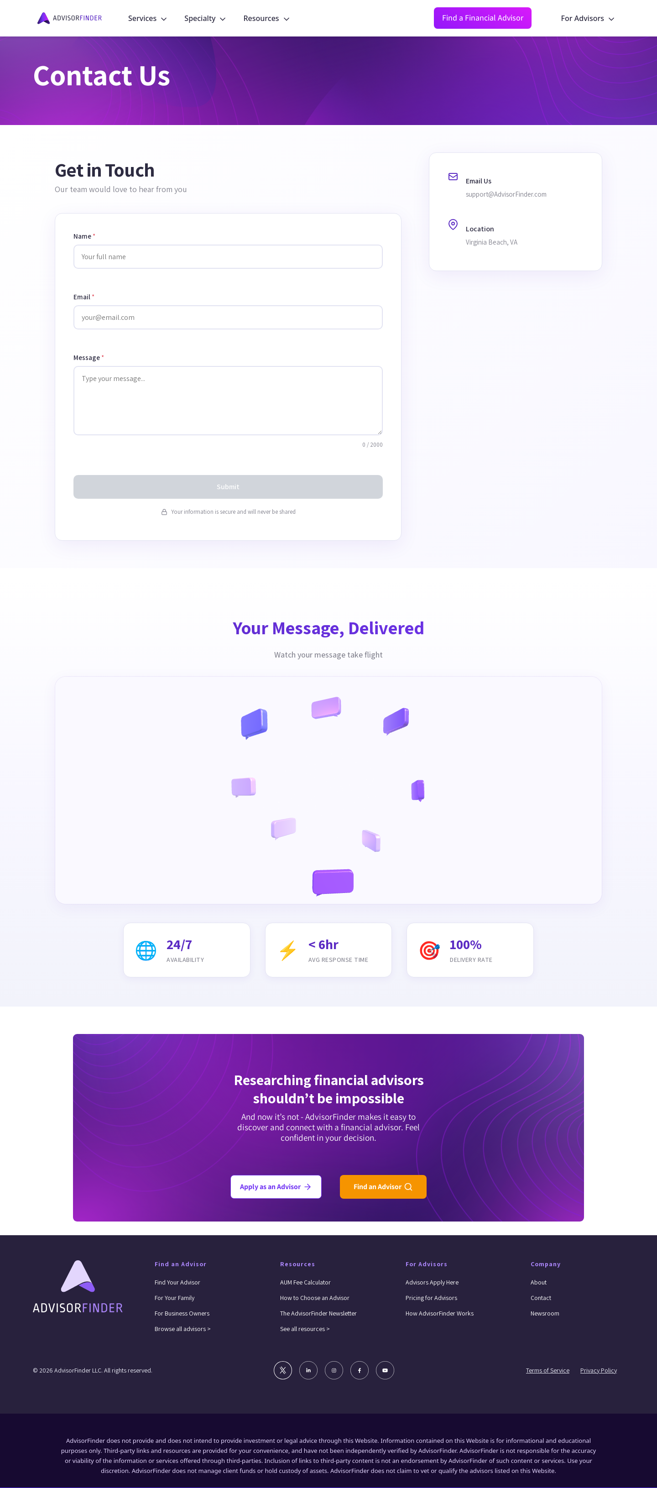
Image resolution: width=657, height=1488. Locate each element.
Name (84, 236)
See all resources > (305, 1328)
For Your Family (174, 1297)
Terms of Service (547, 1370)
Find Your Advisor (177, 1282)
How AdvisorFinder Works (440, 1313)
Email (83, 296)
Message (88, 357)
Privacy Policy (598, 1370)
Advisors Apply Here (432, 1282)
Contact (541, 1297)
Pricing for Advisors (431, 1297)
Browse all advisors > (183, 1328)
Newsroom (545, 1313)
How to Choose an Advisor (314, 1297)
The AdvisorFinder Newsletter (318, 1313)
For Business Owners (182, 1313)
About (539, 1282)
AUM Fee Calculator (305, 1282)
